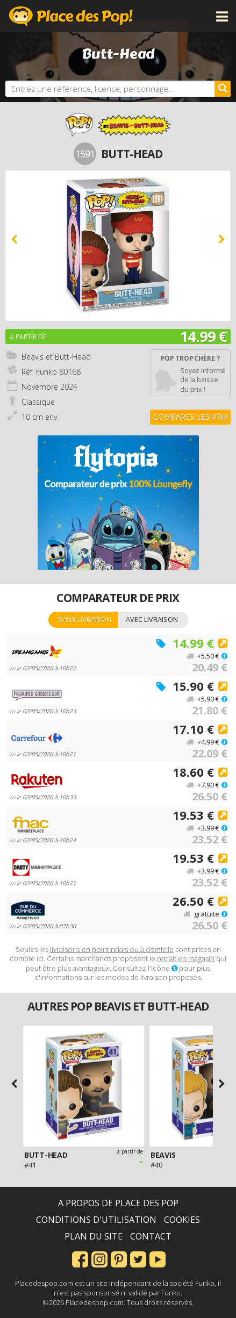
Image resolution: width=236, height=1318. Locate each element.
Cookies (182, 1220)
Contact (150, 1236)
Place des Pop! (71, 16)
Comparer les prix (190, 417)
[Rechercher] (222, 89)
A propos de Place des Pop (118, 1203)
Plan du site (94, 1236)
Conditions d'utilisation (96, 1220)
